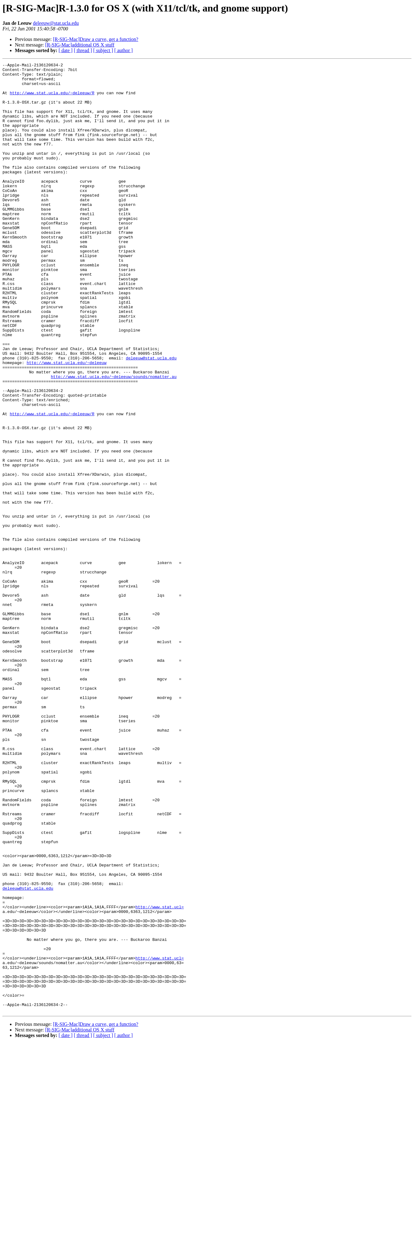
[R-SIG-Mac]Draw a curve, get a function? (95, 39)
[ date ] (66, 50)
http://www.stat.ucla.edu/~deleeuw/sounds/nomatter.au (114, 440)
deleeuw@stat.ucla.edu (56, 23)
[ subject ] (103, 50)
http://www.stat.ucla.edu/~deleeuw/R (52, 99)
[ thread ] (83, 50)
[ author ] (123, 50)
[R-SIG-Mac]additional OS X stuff (79, 44)
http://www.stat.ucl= (159, 1076)
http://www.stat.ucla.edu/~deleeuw (66, 423)
